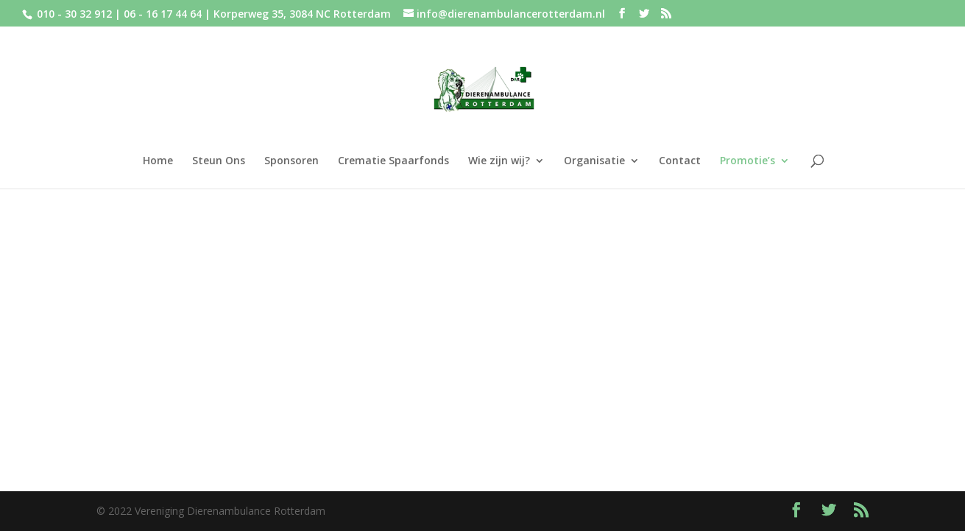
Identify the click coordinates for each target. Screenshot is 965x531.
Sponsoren (291, 161)
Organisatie (594, 161)
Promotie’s (747, 161)
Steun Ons (218, 161)
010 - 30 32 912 (74, 14)
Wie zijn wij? (499, 161)
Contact (680, 161)
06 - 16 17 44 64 (164, 14)
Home (158, 161)
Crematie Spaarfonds (393, 161)
